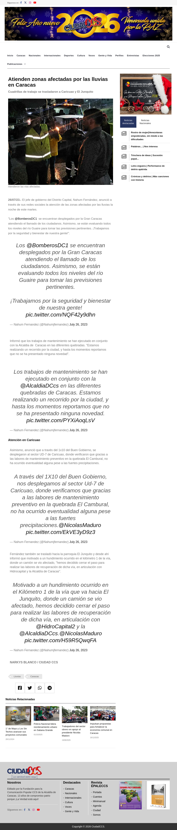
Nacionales (35, 55)
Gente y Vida (105, 55)
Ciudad (97, 810)
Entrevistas (133, 55)
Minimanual (99, 801)
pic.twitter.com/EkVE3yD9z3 (60, 532)
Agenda (97, 805)
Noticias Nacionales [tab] (145, 122)
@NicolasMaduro (80, 525)
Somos (97, 814)
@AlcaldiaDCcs (39, 386)
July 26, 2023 (78, 324)
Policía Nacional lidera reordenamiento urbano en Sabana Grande (45, 727)
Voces (91, 55)
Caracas (21, 55)
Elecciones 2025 (151, 55)
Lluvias (17, 676)
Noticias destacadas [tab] (128, 122)
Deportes (69, 55)
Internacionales (52, 55)
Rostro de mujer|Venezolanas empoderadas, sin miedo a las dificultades (147, 136)
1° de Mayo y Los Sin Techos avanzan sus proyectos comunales (16, 731)
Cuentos (97, 796)
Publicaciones (14, 64)
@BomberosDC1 (26, 218)
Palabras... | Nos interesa (144, 146)
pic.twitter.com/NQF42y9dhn (60, 314)
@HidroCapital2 (55, 626)
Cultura (81, 55)
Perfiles (119, 55)
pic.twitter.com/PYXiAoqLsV (60, 420)
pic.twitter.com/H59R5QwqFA (60, 640)
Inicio (10, 55)
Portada (97, 792)
